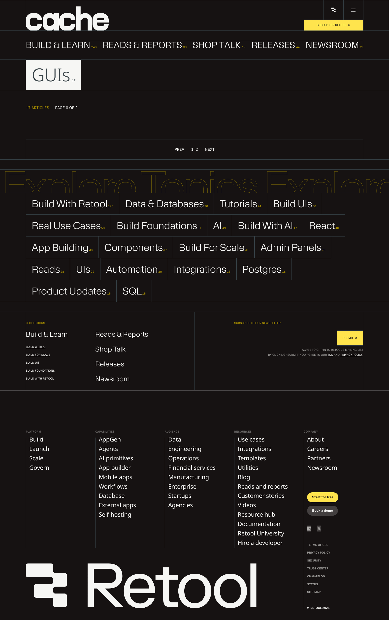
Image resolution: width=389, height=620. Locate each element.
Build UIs (33, 362)
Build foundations (40, 370)
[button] (78, 18)
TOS (330, 355)
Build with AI (35, 347)
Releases (109, 364)
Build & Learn (47, 334)
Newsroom (112, 379)
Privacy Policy (351, 355)
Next (210, 150)
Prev (179, 150)
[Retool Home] (333, 10)
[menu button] (353, 10)
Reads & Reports (121, 334)
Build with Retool (40, 378)
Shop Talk (110, 349)
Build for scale (38, 355)
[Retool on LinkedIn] (309, 528)
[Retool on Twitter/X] (319, 528)
